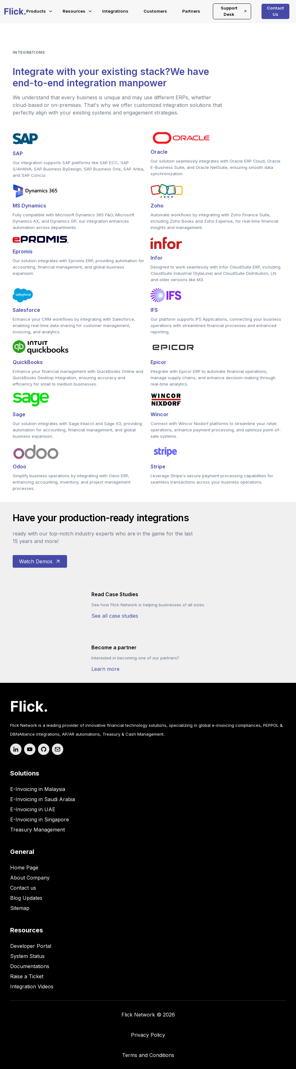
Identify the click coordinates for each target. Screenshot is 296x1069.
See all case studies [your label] (114, 616)
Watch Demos (40, 561)
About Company (30, 877)
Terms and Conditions (148, 1055)
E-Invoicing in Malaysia (37, 789)
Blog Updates (26, 898)
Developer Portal (30, 946)
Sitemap (19, 908)
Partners (191, 11)
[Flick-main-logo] (15, 11)
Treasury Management (37, 829)
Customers (155, 11)
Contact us (23, 888)
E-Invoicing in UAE (32, 809)
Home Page (24, 867)
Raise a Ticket (26, 976)
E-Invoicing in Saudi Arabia (42, 799)
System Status (27, 956)
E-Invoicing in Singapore (39, 819)
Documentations (29, 966)
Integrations (115, 11)
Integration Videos (31, 986)
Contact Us (275, 11)
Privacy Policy (148, 1035)
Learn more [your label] (105, 669)
